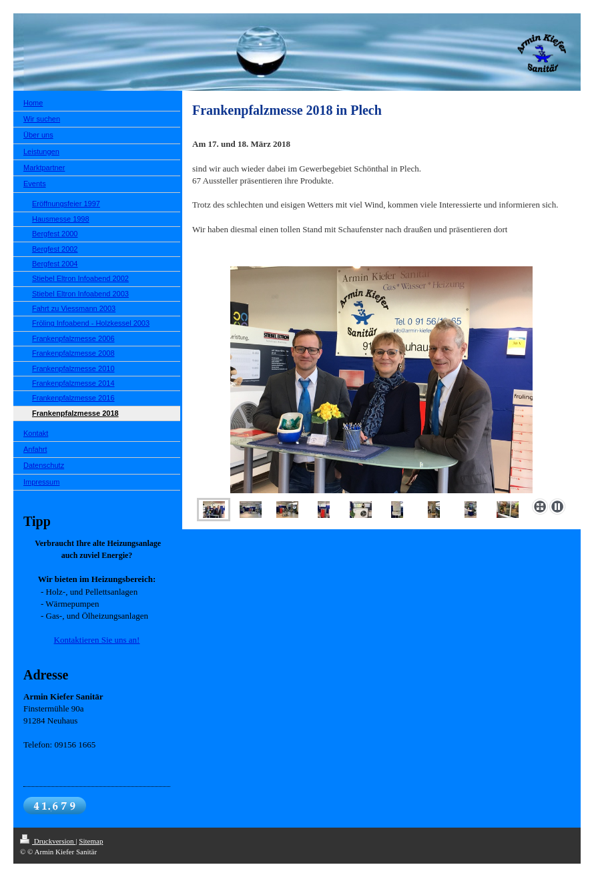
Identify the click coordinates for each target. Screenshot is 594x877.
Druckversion (47, 841)
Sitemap (91, 841)
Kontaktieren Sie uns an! (97, 640)
